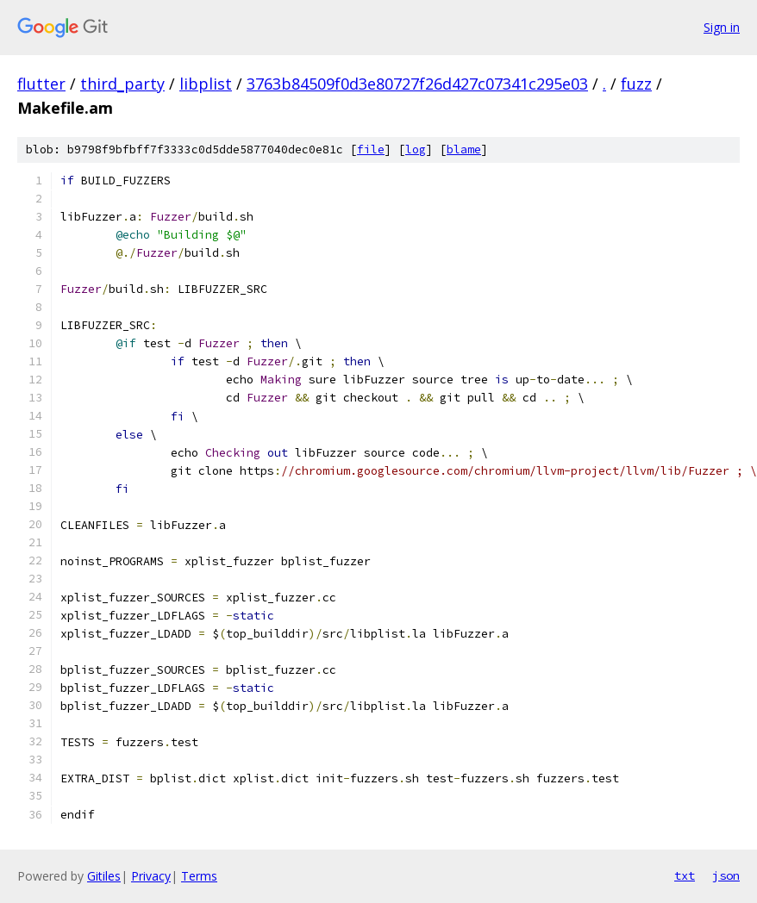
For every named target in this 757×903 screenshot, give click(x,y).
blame (464, 149)
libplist (205, 83)
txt (684, 875)
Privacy (151, 876)
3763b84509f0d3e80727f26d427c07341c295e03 (417, 83)
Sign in (722, 27)
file (371, 149)
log (415, 149)
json (726, 875)
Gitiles (104, 876)
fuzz (636, 83)
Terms (199, 876)
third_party (122, 83)
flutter (41, 83)
